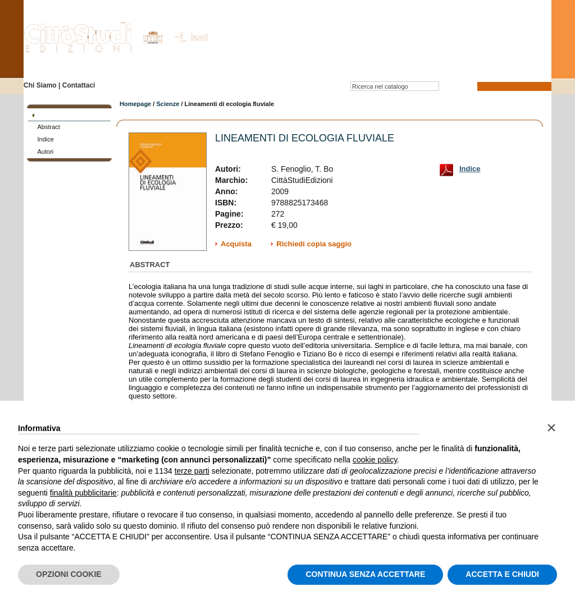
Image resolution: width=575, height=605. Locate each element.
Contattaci (78, 85)
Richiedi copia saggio (314, 244)
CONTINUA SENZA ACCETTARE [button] (365, 574)
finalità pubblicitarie (83, 492)
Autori (46, 151)
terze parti (192, 470)
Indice (46, 139)
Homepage (135, 103)
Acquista (236, 244)
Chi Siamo (40, 85)
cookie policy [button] (375, 459)
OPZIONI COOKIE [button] (69, 574)
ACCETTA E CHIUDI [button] (502, 574)
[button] (551, 428)
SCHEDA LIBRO (59, 114)
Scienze (167, 103)
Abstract (49, 126)
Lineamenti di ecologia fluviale (304, 138)
